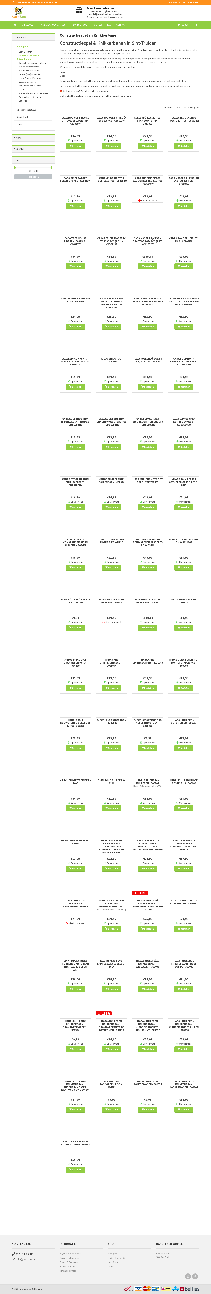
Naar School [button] (80, 24)
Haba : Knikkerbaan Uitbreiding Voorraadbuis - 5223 (112, 903)
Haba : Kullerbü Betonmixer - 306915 (184, 721)
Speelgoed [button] (29, 24)
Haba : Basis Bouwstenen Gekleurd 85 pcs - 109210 (75, 722)
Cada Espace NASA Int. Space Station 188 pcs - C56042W (75, 361)
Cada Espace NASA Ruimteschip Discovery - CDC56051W (147, 421)
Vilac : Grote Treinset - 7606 (75, 781)
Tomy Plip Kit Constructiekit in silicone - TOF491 (75, 542)
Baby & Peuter (25, 51)
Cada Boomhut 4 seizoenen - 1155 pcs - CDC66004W (184, 361)
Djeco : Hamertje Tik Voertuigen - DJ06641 (183, 902)
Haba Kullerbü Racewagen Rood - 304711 (111, 1084)
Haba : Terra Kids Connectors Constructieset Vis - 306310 (184, 845)
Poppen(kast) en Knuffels (30, 74)
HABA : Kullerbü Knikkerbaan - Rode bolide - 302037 (184, 963)
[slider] (14, 167)
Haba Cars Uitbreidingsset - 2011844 (111, 662)
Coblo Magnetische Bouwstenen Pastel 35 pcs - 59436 (148, 542)
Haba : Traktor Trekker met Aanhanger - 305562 (75, 903)
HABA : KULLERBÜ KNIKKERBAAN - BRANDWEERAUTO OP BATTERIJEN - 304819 (111, 1025)
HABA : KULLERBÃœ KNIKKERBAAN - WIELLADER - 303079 (147, 963)
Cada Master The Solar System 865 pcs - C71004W (184, 180)
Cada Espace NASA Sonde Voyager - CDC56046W (184, 421)
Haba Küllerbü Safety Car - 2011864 (75, 601)
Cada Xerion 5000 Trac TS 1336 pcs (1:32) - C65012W (111, 241)
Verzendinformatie (68, 1270)
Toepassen (33, 176)
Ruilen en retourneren (69, 1258)
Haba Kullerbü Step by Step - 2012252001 (148, 480)
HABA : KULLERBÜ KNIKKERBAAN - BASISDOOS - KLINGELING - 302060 (148, 905)
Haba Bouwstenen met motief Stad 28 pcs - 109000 (184, 662)
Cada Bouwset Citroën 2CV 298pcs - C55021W (112, 119)
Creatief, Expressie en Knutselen (32, 63)
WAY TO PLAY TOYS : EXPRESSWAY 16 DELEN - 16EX (111, 963)
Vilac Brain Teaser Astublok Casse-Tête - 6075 (183, 482)
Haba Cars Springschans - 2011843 (148, 661)
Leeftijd (20, 148)
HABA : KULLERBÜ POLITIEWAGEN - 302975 (148, 1083)
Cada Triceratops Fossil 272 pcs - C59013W (75, 179)
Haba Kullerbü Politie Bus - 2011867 (184, 541)
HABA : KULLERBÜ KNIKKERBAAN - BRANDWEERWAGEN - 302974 (75, 1025)
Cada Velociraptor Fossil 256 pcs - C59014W (111, 179)
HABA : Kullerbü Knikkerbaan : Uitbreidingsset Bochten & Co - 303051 (75, 1086)
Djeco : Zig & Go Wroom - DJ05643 (112, 721)
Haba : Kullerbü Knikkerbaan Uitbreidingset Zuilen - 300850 (184, 1025)
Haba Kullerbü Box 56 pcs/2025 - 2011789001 (148, 360)
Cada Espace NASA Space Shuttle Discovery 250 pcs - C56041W (183, 301)
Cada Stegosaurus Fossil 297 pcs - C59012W (184, 119)
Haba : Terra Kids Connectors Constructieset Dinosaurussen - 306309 (147, 845)
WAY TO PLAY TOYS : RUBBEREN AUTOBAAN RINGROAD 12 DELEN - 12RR (75, 965)
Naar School (22, 117)
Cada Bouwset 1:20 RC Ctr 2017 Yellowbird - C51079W (75, 120)
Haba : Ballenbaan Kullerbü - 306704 (147, 781)
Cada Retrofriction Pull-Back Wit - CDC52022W (75, 482)
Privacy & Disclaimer (69, 1262)
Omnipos (38, 1288)
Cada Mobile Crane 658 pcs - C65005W (75, 300)
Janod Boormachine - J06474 (184, 601)
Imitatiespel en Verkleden (30, 85)
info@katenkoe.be (26, 1259)
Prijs (18, 160)
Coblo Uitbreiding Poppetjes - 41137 (111, 541)
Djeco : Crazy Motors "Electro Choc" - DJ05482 (148, 722)
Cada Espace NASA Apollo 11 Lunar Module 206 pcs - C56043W (111, 303)
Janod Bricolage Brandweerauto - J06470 (75, 662)
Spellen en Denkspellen (29, 66)
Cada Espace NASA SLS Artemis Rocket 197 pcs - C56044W (147, 301)
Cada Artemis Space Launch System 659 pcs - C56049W (147, 180)
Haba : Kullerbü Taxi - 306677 (75, 842)
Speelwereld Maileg (27, 82)
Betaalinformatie (67, 1266)
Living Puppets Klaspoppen (31, 78)
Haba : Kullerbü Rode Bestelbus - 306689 (184, 781)
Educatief (23, 100)
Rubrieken (21, 37)
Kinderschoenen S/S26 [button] (54, 24)
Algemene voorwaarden (70, 1253)
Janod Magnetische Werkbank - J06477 (148, 601)
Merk (18, 137)
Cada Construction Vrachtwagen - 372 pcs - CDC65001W (111, 421)
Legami (22, 89)
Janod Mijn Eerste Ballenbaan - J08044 (111, 480)
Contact (121, 24)
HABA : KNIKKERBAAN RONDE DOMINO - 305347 (75, 1143)
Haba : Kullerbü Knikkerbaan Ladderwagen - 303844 (184, 1084)
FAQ (109, 24)
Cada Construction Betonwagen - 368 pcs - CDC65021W (75, 421)
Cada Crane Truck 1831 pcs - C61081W (184, 239)
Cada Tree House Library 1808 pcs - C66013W (75, 241)
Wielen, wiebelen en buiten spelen (33, 93)
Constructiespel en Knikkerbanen (27, 57)
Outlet (98, 24)
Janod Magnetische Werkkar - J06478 (111, 601)
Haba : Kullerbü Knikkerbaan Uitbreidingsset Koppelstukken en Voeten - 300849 (111, 846)
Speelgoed (22, 46)
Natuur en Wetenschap (29, 70)
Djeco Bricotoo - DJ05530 (111, 360)
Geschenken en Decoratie (30, 97)
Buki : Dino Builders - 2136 (111, 781)
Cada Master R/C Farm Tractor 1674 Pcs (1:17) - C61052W (148, 241)
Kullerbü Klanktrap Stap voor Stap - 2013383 (147, 120)
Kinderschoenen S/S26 (26, 109)
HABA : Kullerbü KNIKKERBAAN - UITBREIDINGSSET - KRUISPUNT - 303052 (148, 1025)
